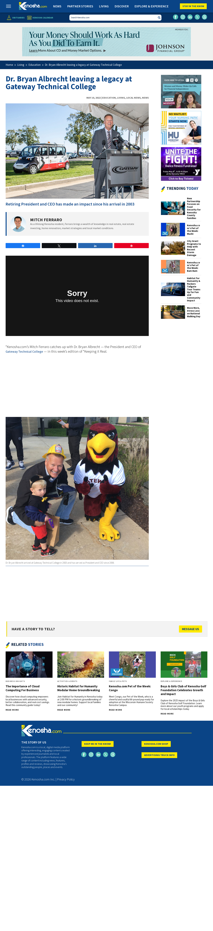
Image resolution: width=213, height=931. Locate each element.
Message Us (190, 629)
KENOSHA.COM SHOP (156, 743)
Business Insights (15, 681)
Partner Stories (80, 6)
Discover (122, 6)
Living (104, 6)
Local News (133, 97)
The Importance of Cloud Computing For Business (23, 688)
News (57, 6)
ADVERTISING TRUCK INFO (159, 755)
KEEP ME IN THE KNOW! (97, 743)
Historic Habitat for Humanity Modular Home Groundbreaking (78, 688)
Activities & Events (67, 681)
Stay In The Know (193, 6)
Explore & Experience (151, 6)
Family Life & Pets (118, 681)
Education (109, 97)
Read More (12, 710)
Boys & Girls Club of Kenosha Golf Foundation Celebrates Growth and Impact (183, 690)
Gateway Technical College (24, 351)
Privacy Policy (66, 779)
